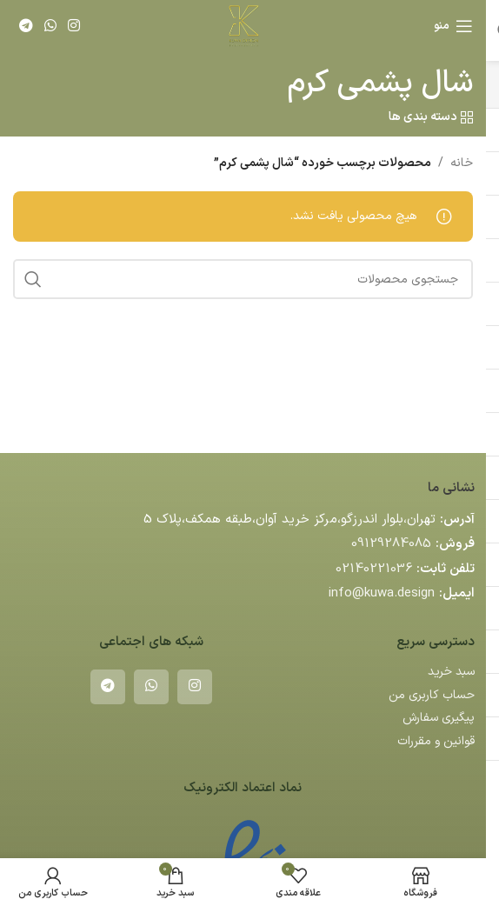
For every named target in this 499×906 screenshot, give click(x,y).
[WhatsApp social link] (50, 26)
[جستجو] (243, 279)
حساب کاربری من (432, 695)
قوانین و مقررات (436, 741)
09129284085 (391, 544)
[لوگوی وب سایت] (242, 26)
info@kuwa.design (382, 593)
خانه (461, 163)
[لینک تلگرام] (25, 26)
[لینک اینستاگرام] (74, 26)
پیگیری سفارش (439, 718)
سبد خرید (451, 672)
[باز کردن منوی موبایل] (453, 26)
